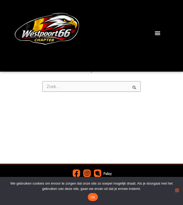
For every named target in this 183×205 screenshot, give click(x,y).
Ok (92, 197)
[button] (157, 33)
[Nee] (177, 190)
